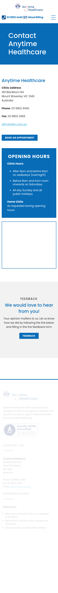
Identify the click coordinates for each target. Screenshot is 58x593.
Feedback (29, 335)
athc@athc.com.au (14, 124)
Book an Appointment (19, 137)
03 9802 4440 (15, 17)
